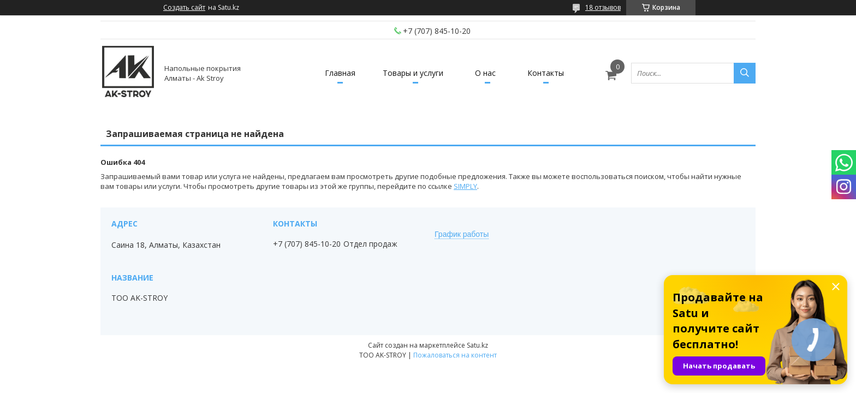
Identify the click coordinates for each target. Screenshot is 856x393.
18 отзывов (603, 7)
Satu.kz (477, 345)
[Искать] (745, 73)
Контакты (545, 73)
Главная (340, 73)
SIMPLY (465, 186)
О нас (485, 73)
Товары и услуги (413, 73)
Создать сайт (184, 7)
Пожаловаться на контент (455, 355)
